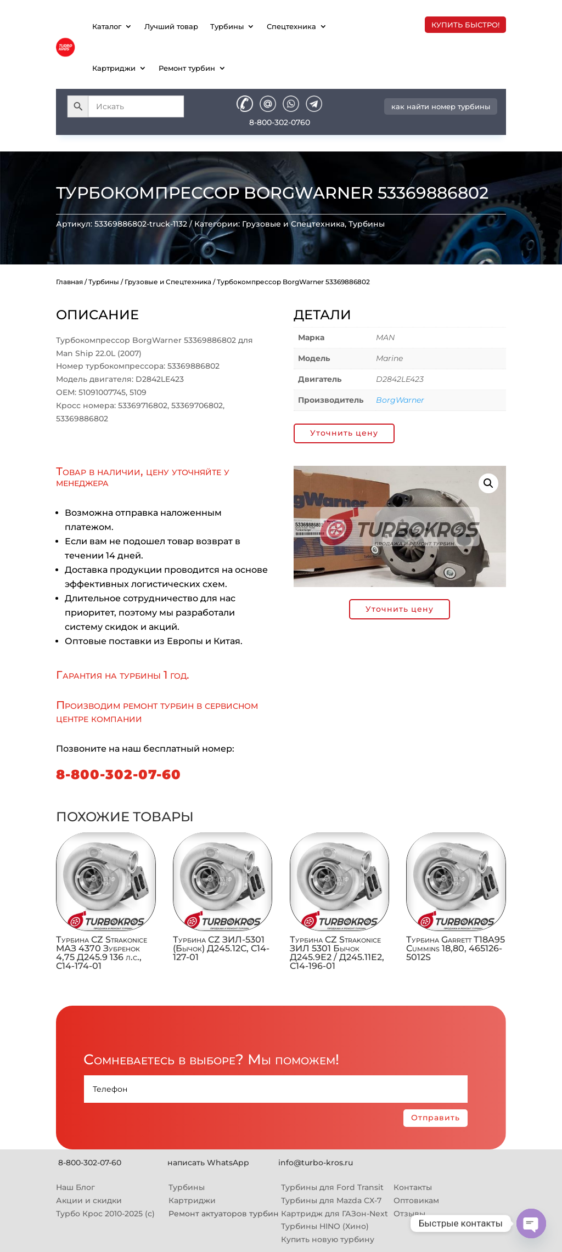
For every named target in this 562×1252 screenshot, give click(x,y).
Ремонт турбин (187, 68)
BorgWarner (400, 400)
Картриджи (114, 68)
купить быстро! (465, 24)
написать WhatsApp (208, 1163)
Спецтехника (291, 26)
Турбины (227, 26)
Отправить (435, 1118)
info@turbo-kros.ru (315, 1163)
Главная (69, 282)
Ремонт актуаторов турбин (223, 1214)
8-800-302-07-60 (118, 774)
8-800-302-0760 (279, 122)
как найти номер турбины (440, 106)
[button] (488, 483)
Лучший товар (171, 26)
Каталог (106, 26)
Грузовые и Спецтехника (293, 224)
